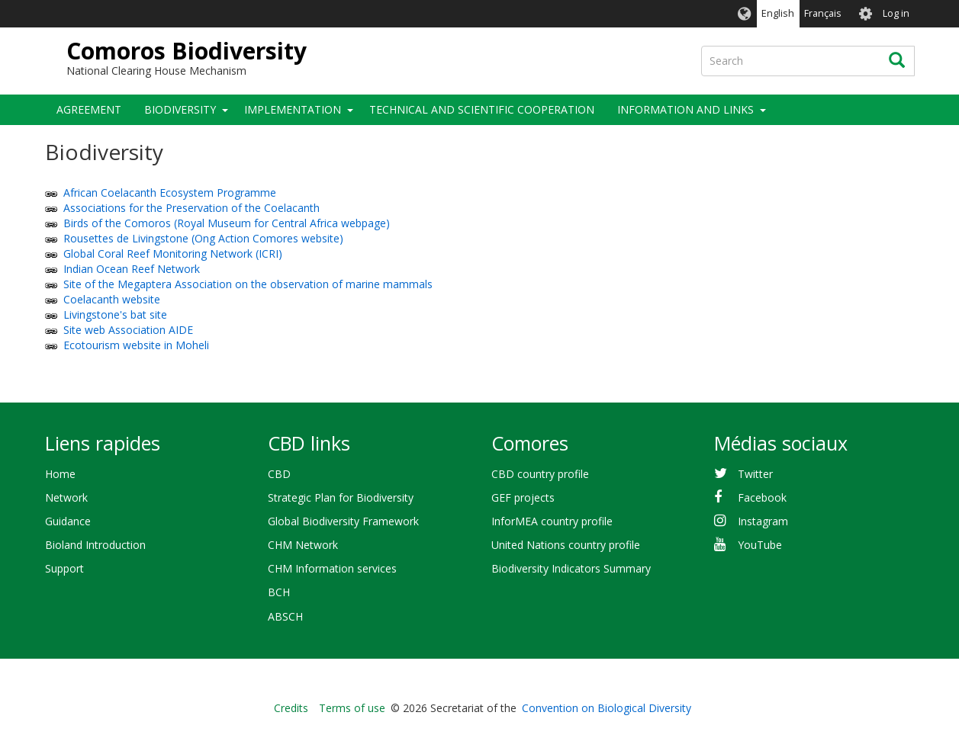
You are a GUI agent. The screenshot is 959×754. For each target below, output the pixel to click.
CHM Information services (332, 568)
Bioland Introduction (95, 544)
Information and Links (685, 109)
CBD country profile (540, 474)
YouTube (760, 544)
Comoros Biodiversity (186, 50)
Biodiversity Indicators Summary (571, 568)
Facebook (762, 497)
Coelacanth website (111, 299)
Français (823, 13)
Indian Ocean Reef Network (131, 268)
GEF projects (523, 497)
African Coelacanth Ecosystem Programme (169, 192)
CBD (279, 474)
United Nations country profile (565, 544)
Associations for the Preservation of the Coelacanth (191, 208)
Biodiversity (180, 109)
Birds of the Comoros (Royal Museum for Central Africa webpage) (226, 223)
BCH (279, 592)
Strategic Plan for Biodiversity (341, 497)
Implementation (292, 109)
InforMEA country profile (552, 521)
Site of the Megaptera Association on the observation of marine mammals (248, 284)
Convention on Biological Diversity (606, 708)
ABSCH (285, 616)
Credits (291, 708)
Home (60, 474)
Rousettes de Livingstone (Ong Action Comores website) (203, 238)
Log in (896, 13)
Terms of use (352, 708)
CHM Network (303, 544)
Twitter (755, 474)
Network (66, 497)
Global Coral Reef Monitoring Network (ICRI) (172, 253)
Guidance (68, 521)
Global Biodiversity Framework (343, 521)
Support (64, 568)
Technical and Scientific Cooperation (481, 109)
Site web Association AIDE (128, 329)
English (777, 13)
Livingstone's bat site (115, 314)
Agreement (88, 109)
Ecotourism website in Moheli (136, 345)
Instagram (763, 521)
